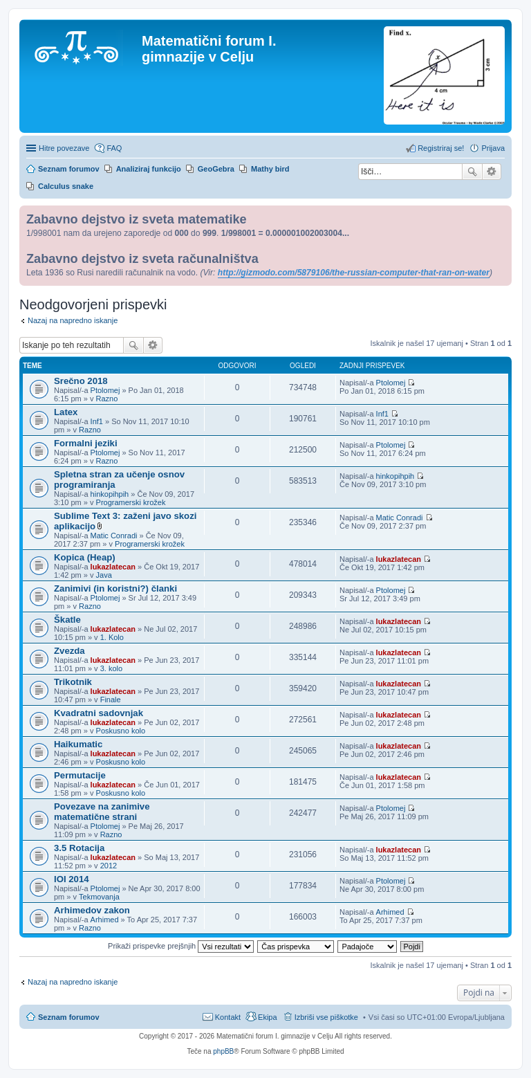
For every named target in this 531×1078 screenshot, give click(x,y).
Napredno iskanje (492, 171)
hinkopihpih (110, 494)
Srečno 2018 (81, 381)
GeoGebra (216, 169)
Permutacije (80, 775)
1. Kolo (112, 637)
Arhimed (105, 919)
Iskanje (472, 171)
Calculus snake (65, 186)
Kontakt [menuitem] (228, 1017)
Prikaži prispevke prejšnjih (181, 946)
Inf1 (97, 421)
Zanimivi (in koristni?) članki (115, 588)
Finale (110, 699)
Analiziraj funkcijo (148, 169)
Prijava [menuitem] (493, 148)
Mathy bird (270, 169)
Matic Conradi (114, 535)
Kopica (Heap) (84, 557)
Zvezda (69, 651)
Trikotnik (73, 682)
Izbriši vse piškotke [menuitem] (326, 1017)
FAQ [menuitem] (114, 148)
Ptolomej (105, 390)
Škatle (67, 619)
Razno (107, 398)
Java (104, 575)
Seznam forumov (69, 1017)
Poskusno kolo (121, 731)
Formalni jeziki (86, 443)
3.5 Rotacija (79, 848)
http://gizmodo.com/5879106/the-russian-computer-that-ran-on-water (354, 272)
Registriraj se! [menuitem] (441, 148)
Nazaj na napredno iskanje (73, 320)
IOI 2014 (71, 879)
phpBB (223, 1051)
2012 (108, 865)
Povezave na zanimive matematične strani (102, 811)
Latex (65, 412)
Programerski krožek (131, 502)
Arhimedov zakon (92, 910)
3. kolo (111, 668)
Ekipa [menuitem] (267, 1017)
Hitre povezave (64, 148)
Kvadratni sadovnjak (98, 713)
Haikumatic (78, 744)
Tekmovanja (99, 897)
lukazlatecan (113, 567)
